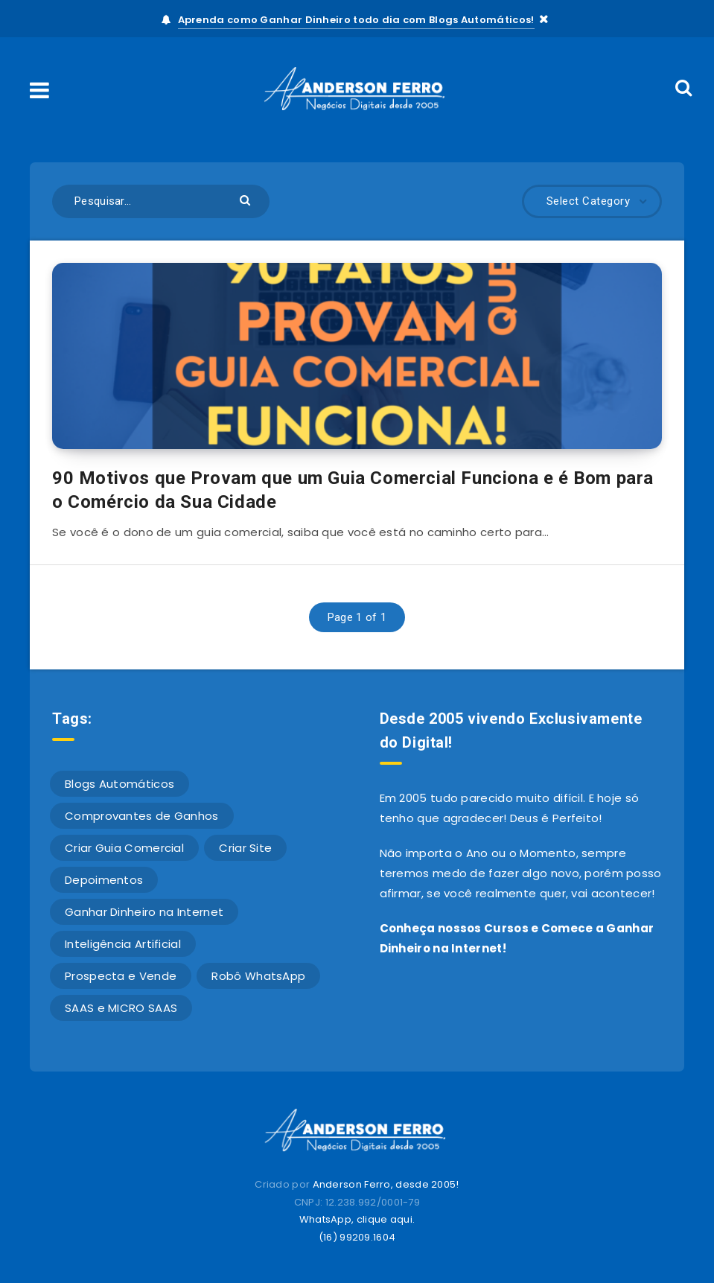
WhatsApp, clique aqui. (357, 1219)
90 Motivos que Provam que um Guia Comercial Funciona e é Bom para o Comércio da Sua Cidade (353, 490)
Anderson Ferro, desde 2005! (386, 1184)
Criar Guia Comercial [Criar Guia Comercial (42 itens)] (124, 848)
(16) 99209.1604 (357, 1237)
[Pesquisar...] (161, 201)
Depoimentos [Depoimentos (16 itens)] (104, 880)
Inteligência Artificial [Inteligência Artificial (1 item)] (123, 944)
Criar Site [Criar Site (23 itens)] (245, 848)
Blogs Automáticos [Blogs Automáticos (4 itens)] (119, 784)
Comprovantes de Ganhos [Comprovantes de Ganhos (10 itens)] (142, 816)
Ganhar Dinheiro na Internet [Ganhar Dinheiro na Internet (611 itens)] (144, 912)
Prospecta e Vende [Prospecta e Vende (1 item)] (120, 976)
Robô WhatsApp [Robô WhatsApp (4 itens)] (258, 976)
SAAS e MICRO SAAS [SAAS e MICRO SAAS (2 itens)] (121, 1008)
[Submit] (247, 199)
